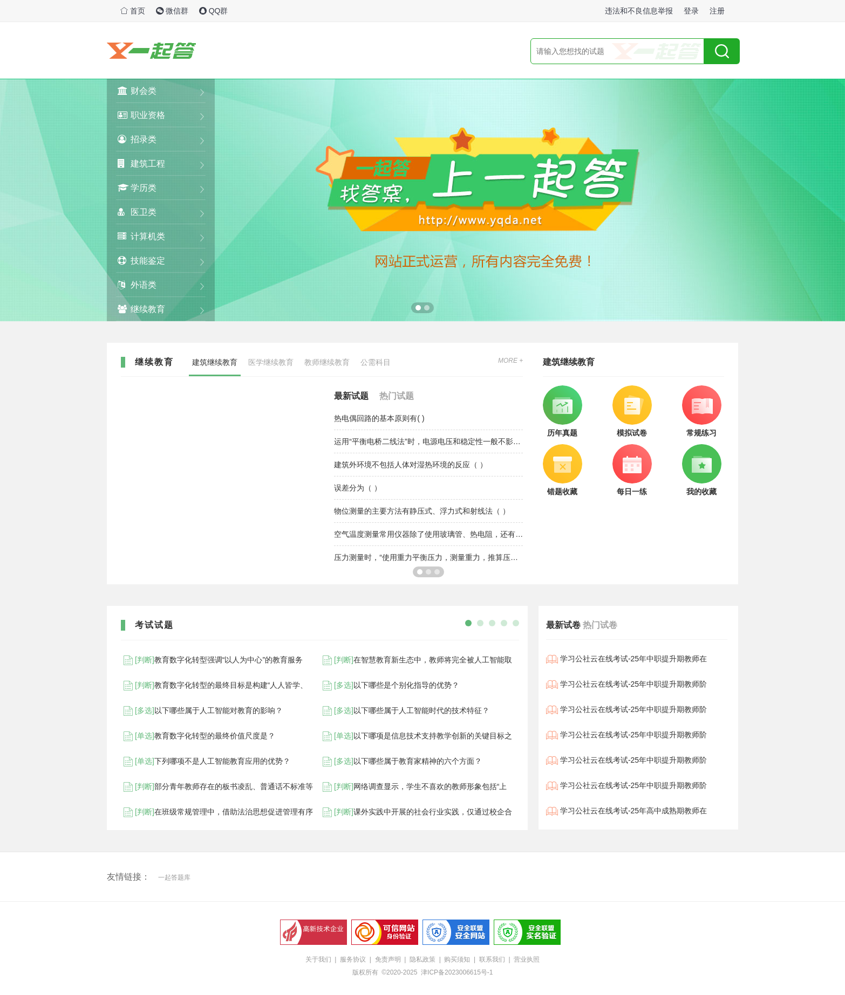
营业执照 (527, 959)
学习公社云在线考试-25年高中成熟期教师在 (626, 811)
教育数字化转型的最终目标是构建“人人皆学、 (214, 686)
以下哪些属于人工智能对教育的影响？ (202, 711)
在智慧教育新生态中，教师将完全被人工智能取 (416, 660)
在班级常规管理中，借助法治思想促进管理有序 (217, 812)
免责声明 (388, 959)
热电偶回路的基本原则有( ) (379, 418)
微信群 (172, 10)
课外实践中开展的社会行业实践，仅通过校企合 (416, 812)
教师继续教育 (327, 362)
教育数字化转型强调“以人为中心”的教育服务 (212, 660)
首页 (132, 10)
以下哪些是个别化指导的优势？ (389, 686)
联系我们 (492, 959)
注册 (717, 10)
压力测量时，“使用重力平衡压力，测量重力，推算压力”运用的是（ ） (428, 557)
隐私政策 (422, 959)
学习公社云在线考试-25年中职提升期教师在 (626, 659)
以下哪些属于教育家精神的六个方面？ (401, 762)
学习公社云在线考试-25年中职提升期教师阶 (626, 684)
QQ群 (213, 10)
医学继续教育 (271, 362)
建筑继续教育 (214, 362)
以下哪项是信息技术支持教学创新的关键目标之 (416, 736)
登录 (691, 10)
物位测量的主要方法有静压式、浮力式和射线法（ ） (422, 511)
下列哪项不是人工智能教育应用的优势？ (205, 762)
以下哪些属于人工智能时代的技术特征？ (404, 711)
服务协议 (353, 959)
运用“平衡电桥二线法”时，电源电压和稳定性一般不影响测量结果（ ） (428, 441)
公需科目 (375, 362)
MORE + (510, 360)
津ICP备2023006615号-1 (457, 972)
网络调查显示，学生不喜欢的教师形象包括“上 (413, 787)
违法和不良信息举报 (639, 10)
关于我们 (318, 959)
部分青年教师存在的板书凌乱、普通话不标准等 (217, 787)
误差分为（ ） (357, 487)
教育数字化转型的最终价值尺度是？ (198, 736)
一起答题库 (174, 877)
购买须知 (457, 959)
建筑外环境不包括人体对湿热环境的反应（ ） (410, 464)
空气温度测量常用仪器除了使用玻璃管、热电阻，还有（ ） (428, 534)
